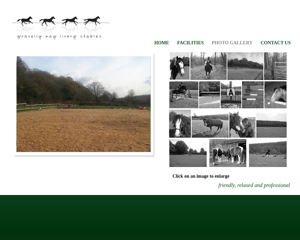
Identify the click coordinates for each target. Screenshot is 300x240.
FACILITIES (190, 42)
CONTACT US (276, 42)
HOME (161, 42)
